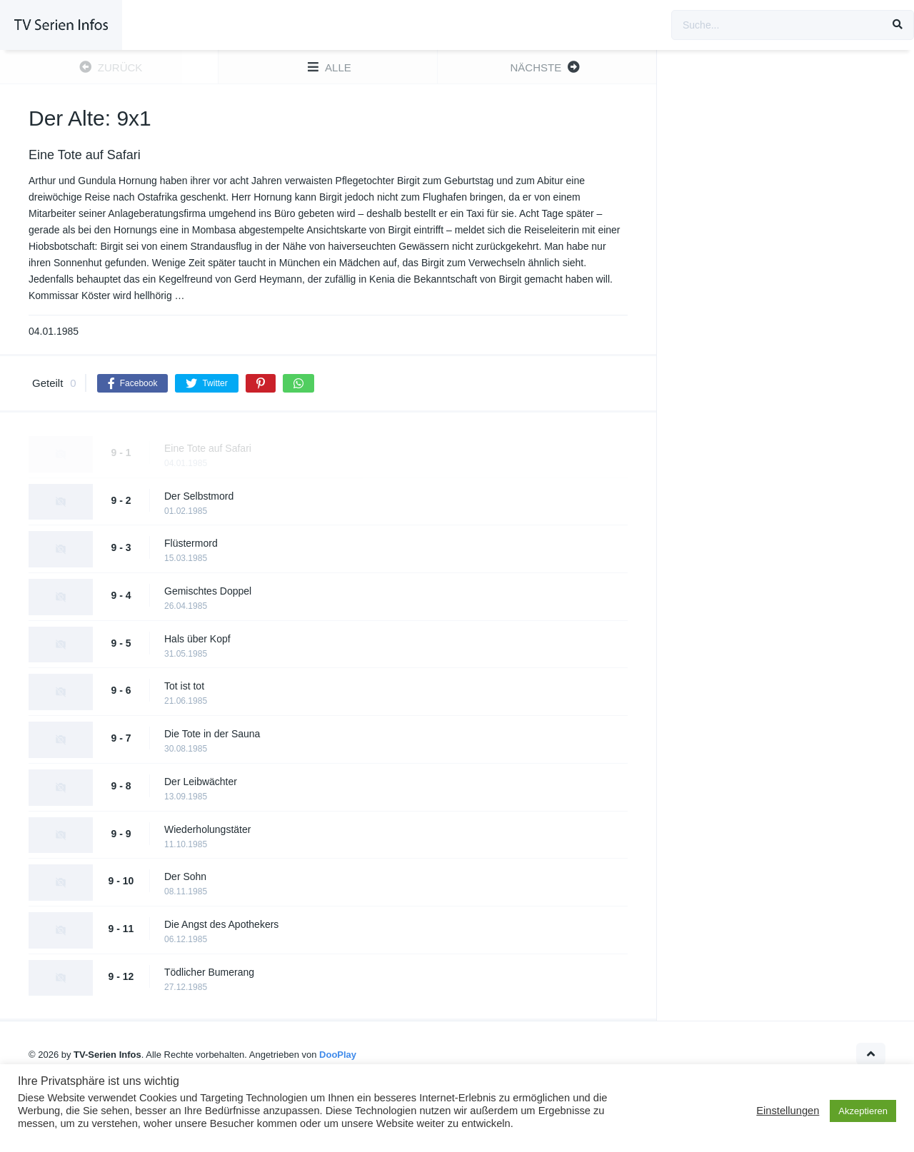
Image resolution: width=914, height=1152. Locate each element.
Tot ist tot (184, 686)
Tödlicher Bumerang (209, 972)
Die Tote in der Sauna (212, 733)
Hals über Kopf (197, 639)
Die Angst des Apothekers (221, 924)
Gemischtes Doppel (207, 591)
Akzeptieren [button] (863, 1111)
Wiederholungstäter (207, 829)
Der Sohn (185, 876)
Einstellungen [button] (787, 1110)
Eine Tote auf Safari (207, 448)
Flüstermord (191, 543)
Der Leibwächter (200, 781)
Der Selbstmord (198, 496)
